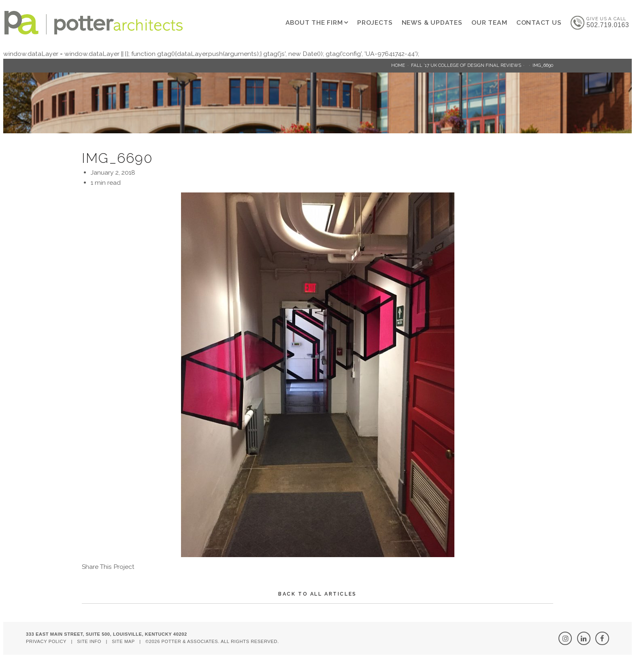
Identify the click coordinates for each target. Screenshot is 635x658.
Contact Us (539, 22)
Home (398, 65)
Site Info (89, 641)
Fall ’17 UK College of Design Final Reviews (466, 65)
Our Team (489, 22)
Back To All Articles (317, 594)
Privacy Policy (46, 641)
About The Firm (314, 22)
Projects (374, 22)
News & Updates (432, 22)
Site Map (123, 641)
